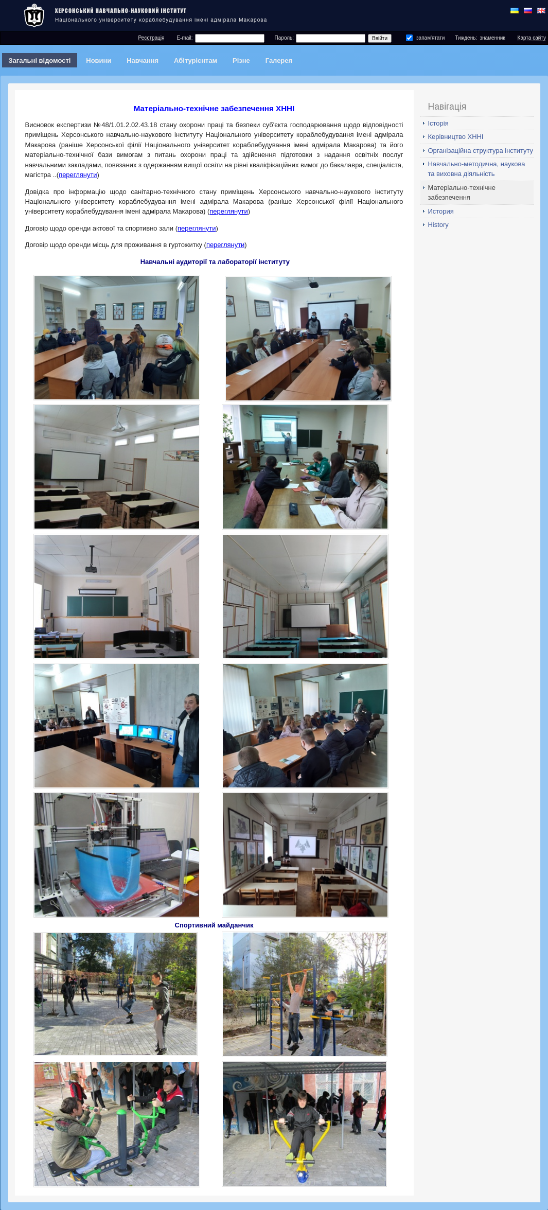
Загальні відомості (39, 60)
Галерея (279, 60)
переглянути (78, 175)
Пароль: (284, 38)
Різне (241, 60)
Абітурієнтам (195, 60)
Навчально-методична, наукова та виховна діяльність (476, 169)
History (438, 225)
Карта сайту (532, 38)
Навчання (142, 60)
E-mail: (184, 38)
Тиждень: (466, 38)
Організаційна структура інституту (481, 150)
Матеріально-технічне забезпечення (462, 192)
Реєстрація (151, 38)
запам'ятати (430, 38)
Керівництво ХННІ (456, 137)
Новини (98, 60)
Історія (438, 123)
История (441, 211)
